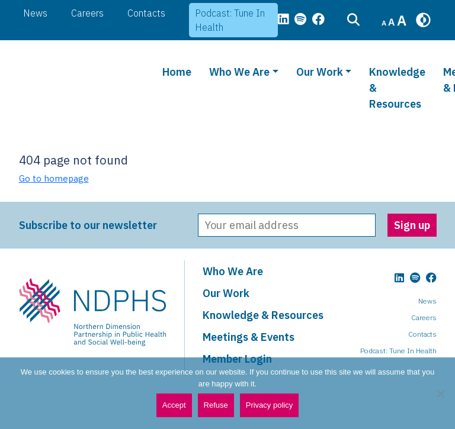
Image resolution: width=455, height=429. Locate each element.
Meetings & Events (248, 337)
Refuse (216, 405)
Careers (87, 13)
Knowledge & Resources (397, 88)
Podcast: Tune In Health (230, 20)
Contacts (146, 13)
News (35, 13)
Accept (174, 405)
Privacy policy (269, 405)
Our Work (319, 72)
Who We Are (239, 72)
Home (176, 72)
